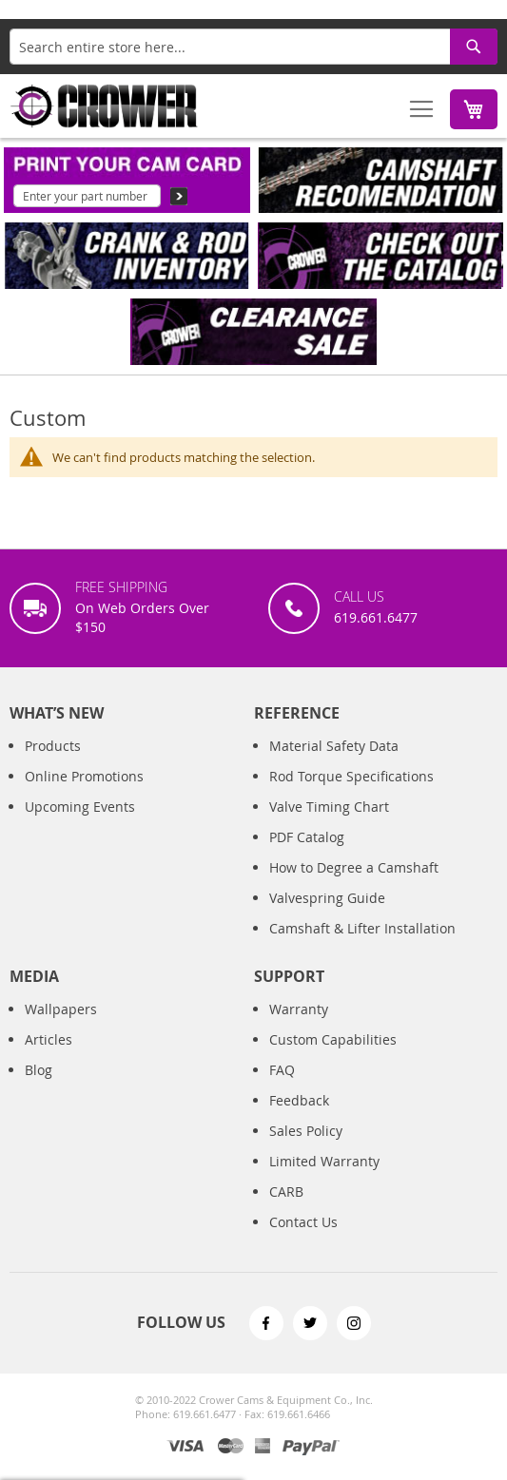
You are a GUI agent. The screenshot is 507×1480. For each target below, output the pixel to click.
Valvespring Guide (327, 898)
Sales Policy (305, 1131)
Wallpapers (61, 1009)
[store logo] (105, 106)
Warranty (298, 1009)
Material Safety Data (334, 746)
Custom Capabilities (333, 1039)
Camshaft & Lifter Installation (362, 928)
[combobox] (253, 47)
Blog (38, 1070)
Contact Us (303, 1222)
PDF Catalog (306, 837)
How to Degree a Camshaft (354, 867)
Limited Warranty (324, 1161)
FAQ (282, 1070)
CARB (286, 1191)
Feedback (299, 1100)
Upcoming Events (80, 807)
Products (53, 746)
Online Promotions (84, 776)
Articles (48, 1039)
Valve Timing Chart (329, 807)
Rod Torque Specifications (351, 776)
